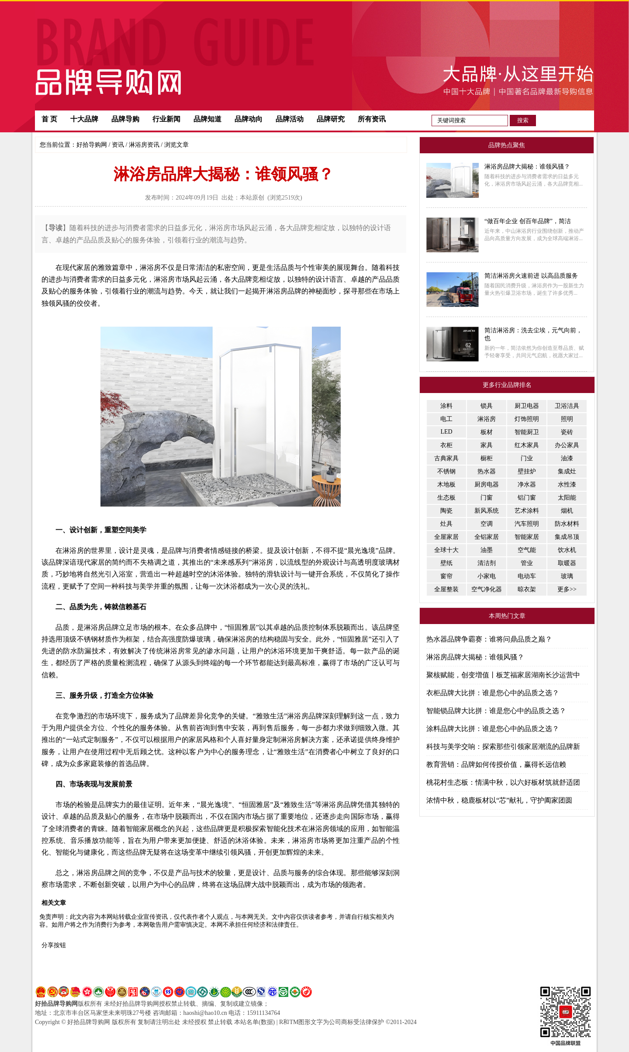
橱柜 (486, 458)
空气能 (527, 550)
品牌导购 (125, 119)
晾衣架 (527, 589)
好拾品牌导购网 (56, 1003)
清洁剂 (486, 563)
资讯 (118, 144)
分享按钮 (53, 945)
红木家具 (527, 445)
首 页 (49, 119)
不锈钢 (446, 471)
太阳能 (567, 497)
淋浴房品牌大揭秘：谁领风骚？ (475, 657)
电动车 (527, 576)
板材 (486, 432)
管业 (527, 563)
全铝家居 (486, 537)
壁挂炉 (527, 471)
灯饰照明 (527, 419)
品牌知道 (207, 119)
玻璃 (567, 576)
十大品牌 (84, 119)
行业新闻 (166, 119)
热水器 (486, 471)
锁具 (486, 406)
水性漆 (567, 484)
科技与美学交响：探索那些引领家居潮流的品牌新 (503, 746)
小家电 (486, 576)
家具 (486, 445)
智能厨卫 (527, 432)
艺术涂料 (527, 510)
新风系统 (486, 510)
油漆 (567, 458)
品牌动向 (249, 119)
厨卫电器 (527, 406)
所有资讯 (372, 119)
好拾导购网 (91, 144)
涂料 (446, 406)
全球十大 (446, 550)
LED (446, 431)
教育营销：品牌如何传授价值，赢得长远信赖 (496, 764)
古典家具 (446, 458)
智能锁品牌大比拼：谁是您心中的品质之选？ (496, 710)
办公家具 (567, 445)
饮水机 (567, 550)
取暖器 (567, 563)
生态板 (446, 497)
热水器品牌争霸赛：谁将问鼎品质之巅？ (489, 639)
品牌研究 (331, 119)
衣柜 (446, 445)
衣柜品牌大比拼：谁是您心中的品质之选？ (492, 693)
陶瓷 (446, 510)
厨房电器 (486, 484)
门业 (527, 458)
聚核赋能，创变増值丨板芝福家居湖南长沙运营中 (503, 675)
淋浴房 (486, 419)
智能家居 (527, 537)
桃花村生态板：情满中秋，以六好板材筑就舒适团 (503, 782)
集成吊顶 (567, 537)
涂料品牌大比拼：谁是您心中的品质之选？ (492, 728)
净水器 (527, 484)
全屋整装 (446, 589)
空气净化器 (486, 589)
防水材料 (567, 524)
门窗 (486, 497)
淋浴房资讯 (144, 144)
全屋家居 (446, 537)
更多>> (567, 589)
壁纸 (446, 563)
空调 (486, 524)
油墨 (486, 550)
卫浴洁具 (567, 406)
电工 (446, 419)
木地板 (446, 484)
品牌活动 (290, 119)
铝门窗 (527, 497)
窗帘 (446, 576)
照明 (567, 419)
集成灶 (567, 471)
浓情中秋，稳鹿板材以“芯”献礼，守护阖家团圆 (499, 800)
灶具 (446, 524)
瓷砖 (567, 432)
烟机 (567, 510)
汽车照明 (527, 524)
